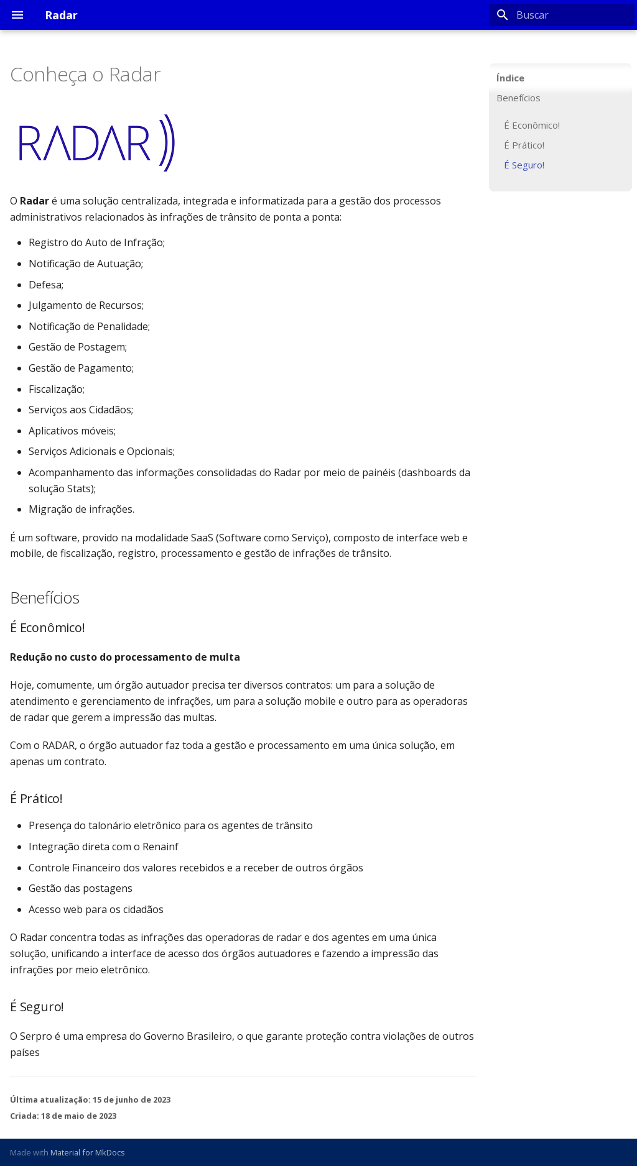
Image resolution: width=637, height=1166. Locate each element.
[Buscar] (562, 15)
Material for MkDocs (87, 1152)
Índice (510, 77)
